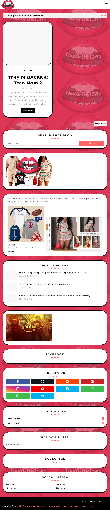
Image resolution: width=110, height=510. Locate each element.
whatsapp (61, 484)
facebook (11, 484)
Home (84, 501)
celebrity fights (55, 418)
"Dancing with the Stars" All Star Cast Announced (47, 284)
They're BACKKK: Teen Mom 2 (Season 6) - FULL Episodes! (28, 80)
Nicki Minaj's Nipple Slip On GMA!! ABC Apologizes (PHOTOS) (53, 273)
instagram (12, 488)
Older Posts (100, 123)
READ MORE (28, 110)
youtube (61, 488)
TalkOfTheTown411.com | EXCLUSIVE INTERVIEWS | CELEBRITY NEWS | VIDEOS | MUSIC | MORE (56, 506)
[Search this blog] (42, 143)
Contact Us (102, 501)
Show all (102, 15)
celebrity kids (55, 423)
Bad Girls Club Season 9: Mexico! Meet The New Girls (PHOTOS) (54, 295)
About (92, 501)
